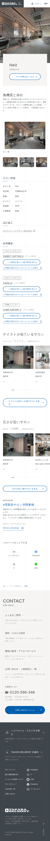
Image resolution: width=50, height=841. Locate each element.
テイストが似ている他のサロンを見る (26, 402)
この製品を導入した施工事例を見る (22, 262)
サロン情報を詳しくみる (26, 77)
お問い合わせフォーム (28, 710)
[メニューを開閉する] (46, 3)
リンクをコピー (14, 553)
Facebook (36, 553)
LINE (36, 565)
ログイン (36, 3)
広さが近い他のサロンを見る (28, 489)
